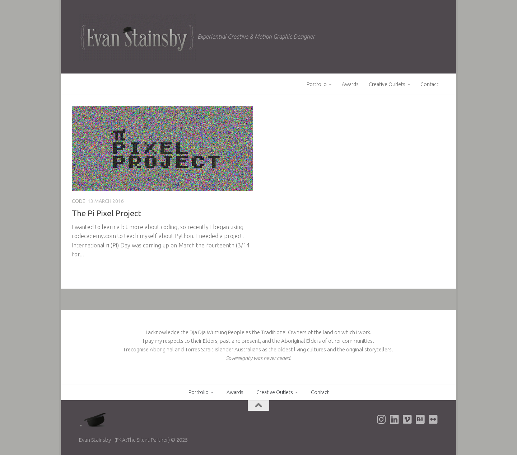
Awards (350, 84)
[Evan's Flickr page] (433, 419)
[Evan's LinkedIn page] (394, 419)
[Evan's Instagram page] (381, 419)
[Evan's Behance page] (420, 419)
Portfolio (317, 84)
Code (78, 201)
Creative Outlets (387, 84)
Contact (429, 84)
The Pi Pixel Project (106, 213)
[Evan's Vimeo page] (407, 419)
